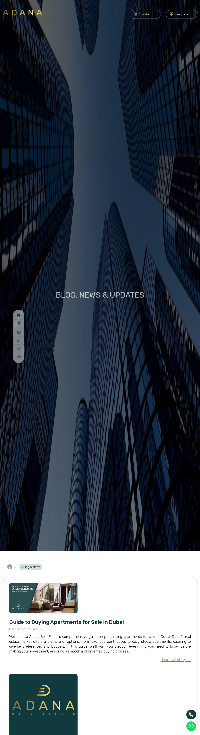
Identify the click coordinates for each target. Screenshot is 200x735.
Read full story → (176, 659)
